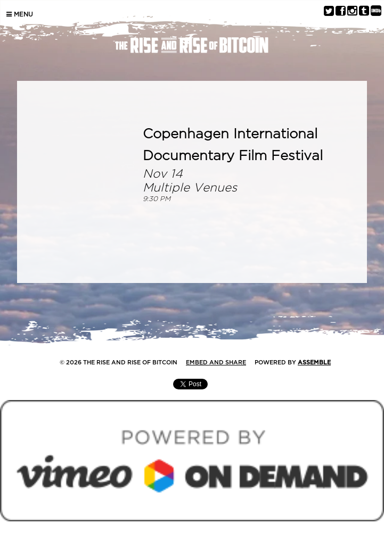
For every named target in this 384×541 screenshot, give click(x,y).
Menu (19, 14)
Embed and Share (216, 362)
